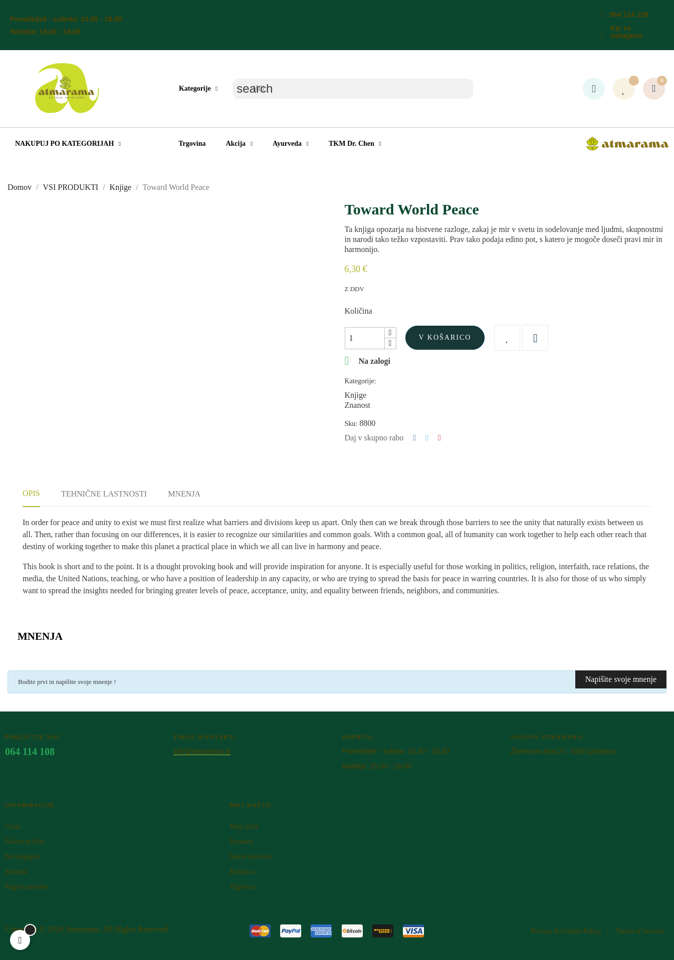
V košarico (445, 337)
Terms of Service (640, 931)
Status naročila (250, 856)
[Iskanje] (353, 89)
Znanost (358, 405)
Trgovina (242, 886)
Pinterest (439, 438)
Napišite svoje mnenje (620, 679)
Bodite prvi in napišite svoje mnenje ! (67, 681)
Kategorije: (360, 381)
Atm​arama (82, 929)
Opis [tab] (31, 493)
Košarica (242, 871)
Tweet (426, 438)
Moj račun (244, 826)
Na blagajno (22, 856)
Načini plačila (24, 841)
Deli (414, 438)
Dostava (241, 841)
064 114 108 (628, 15)
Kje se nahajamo (626, 32)
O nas (13, 826)
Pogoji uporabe (26, 886)
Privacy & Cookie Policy (566, 931)
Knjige (356, 395)
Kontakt (16, 871)
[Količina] (365, 338)
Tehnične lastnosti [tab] (104, 494)
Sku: (351, 423)
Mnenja (184, 494)
